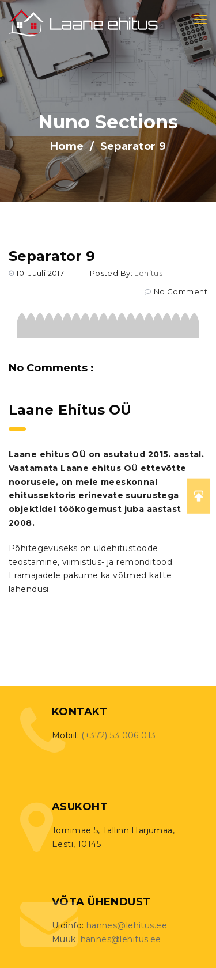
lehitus (148, 273)
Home (67, 146)
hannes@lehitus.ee (126, 925)
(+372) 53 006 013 (118, 735)
